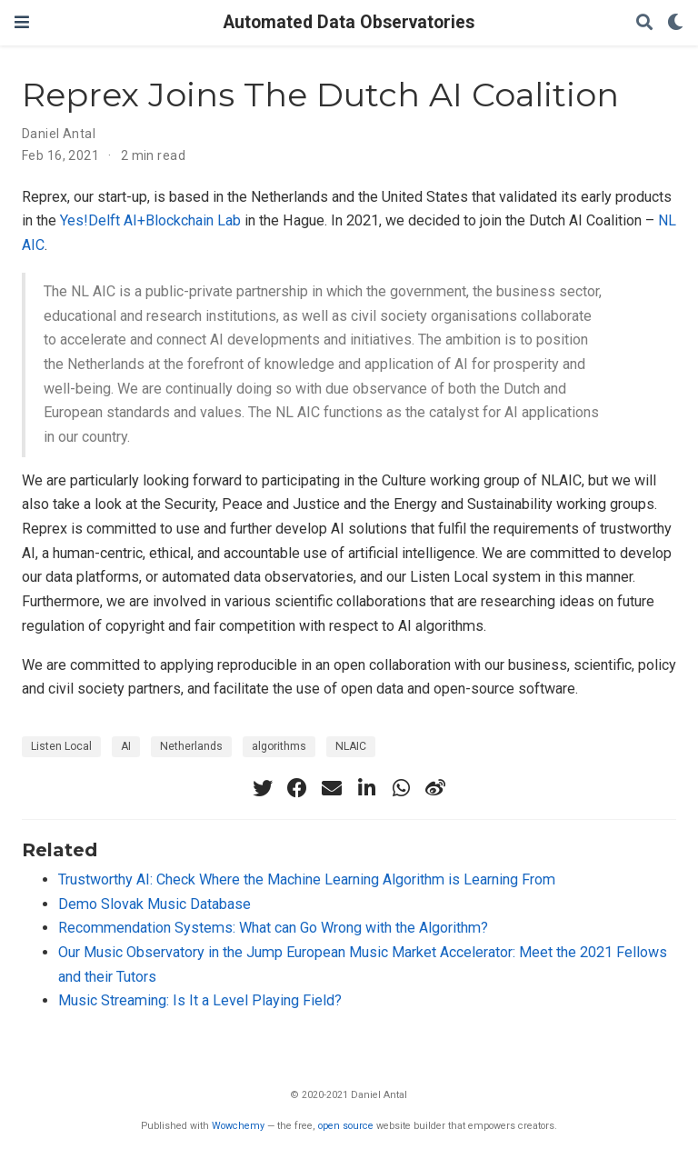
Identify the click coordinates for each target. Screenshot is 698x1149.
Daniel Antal (58, 133)
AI (126, 746)
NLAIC (350, 746)
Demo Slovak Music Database (154, 904)
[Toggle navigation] (22, 22)
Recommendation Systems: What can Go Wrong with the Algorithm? (273, 927)
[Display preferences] (675, 23)
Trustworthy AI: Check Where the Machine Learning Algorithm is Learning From (306, 879)
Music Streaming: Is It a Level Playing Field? (200, 1000)
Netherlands (191, 746)
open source (346, 1126)
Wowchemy (238, 1126)
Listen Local (61, 746)
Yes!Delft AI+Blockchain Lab (150, 220)
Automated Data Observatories (349, 22)
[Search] (644, 23)
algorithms (279, 746)
